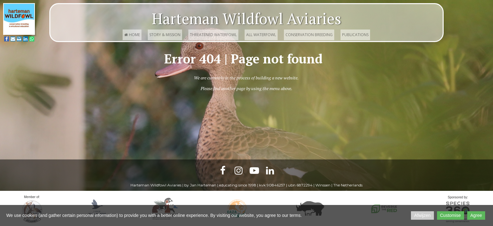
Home (132, 34)
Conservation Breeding (309, 34)
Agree (476, 215)
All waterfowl (261, 34)
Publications (355, 34)
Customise (450, 215)
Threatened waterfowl (213, 34)
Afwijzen (422, 215)
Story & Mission (164, 34)
